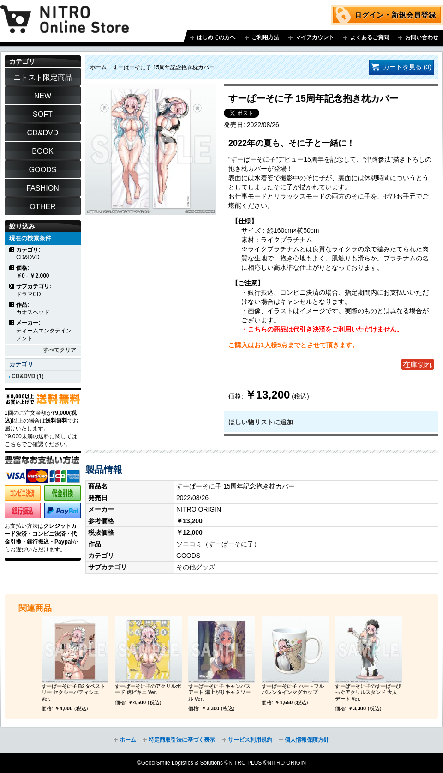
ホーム (98, 67)
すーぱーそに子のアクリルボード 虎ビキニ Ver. (148, 689)
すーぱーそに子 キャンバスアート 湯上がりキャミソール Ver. (219, 692)
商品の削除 (12, 249)
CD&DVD (23, 376)
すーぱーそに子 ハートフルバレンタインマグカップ (293, 689)
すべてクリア (59, 350)
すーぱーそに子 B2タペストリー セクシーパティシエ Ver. (73, 692)
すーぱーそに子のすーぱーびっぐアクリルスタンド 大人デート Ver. (368, 692)
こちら (13, 444)
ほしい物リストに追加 (260, 422)
